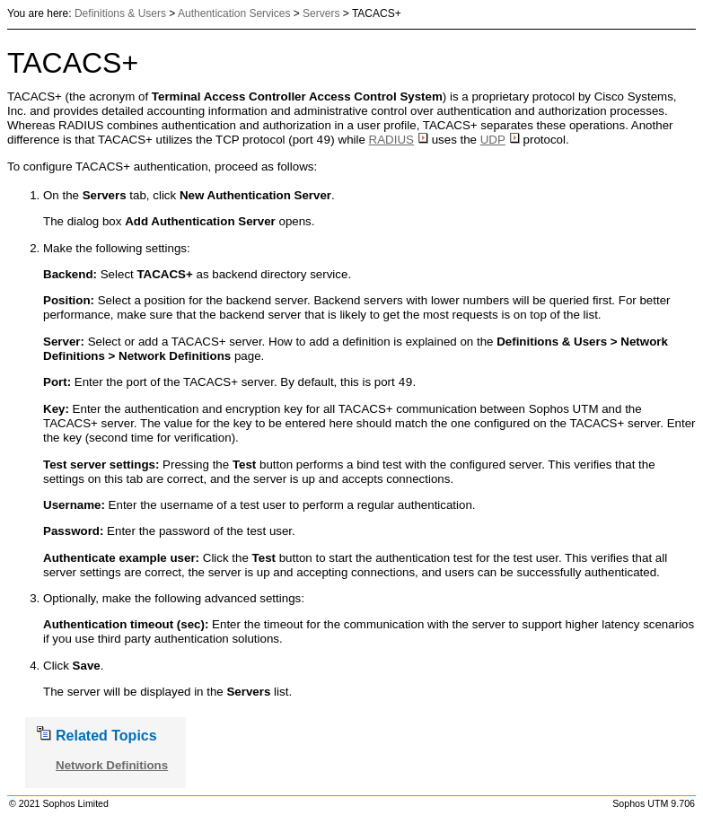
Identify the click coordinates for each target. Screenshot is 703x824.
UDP (500, 140)
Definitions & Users (120, 13)
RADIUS (398, 140)
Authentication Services (234, 13)
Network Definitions (112, 765)
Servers (321, 13)
